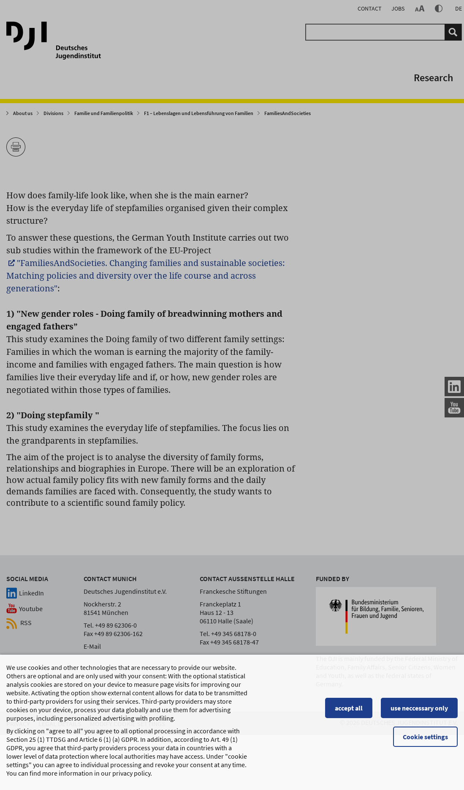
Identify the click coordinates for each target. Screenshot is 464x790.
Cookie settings (425, 740)
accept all (349, 711)
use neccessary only (419, 711)
